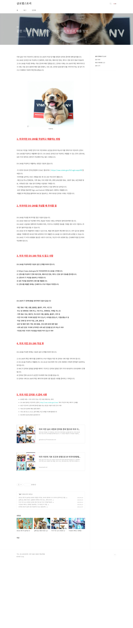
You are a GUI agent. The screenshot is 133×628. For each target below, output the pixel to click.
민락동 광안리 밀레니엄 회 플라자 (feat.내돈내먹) (32, 533)
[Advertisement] (51, 491)
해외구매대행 (100, 62)
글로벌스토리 (24, 3)
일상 (20, 520)
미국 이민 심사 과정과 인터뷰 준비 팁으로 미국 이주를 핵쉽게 (35, 528)
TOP (114, 621)
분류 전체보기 (100, 56)
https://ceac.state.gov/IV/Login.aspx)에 (66, 170)
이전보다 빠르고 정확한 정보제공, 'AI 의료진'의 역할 (33, 530)
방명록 (34, 10)
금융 (97, 66)
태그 (25, 10)
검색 (110, 3)
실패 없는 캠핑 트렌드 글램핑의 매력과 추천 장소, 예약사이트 (35, 526)
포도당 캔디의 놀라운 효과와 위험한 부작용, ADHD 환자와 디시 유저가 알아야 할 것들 (42, 523)
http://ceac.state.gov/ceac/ (49, 402)
